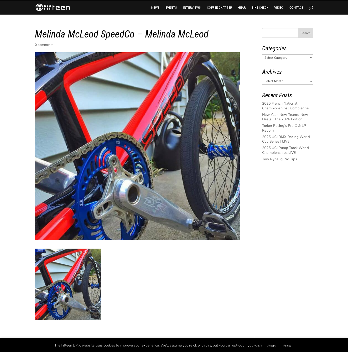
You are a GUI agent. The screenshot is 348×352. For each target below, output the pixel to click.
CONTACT (296, 8)
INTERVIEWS (192, 8)
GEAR (242, 8)
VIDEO (278, 8)
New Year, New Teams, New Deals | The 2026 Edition (285, 117)
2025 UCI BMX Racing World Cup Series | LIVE (286, 139)
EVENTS (171, 8)
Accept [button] (271, 345)
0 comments (44, 45)
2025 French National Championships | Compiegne (285, 106)
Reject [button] (287, 345)
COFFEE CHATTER (219, 8)
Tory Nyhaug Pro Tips (279, 159)
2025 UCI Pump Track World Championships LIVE (285, 150)
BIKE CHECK (260, 8)
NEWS (155, 8)
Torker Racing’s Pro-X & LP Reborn (284, 128)
